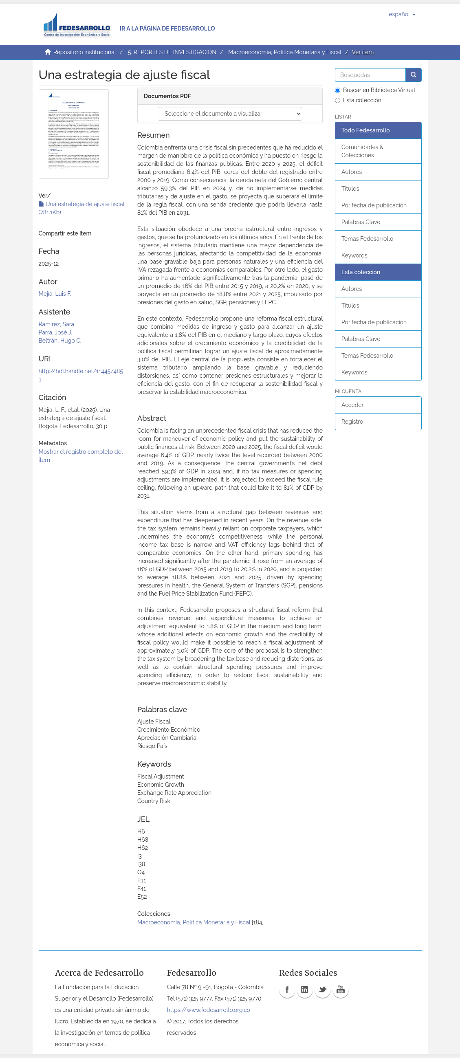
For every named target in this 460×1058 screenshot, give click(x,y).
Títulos (350, 188)
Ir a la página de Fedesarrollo (167, 28)
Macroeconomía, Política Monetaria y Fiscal (284, 52)
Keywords (354, 255)
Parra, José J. (55, 332)
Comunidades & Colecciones (362, 151)
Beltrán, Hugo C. (60, 340)
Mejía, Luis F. (55, 293)
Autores (351, 172)
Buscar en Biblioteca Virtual (375, 90)
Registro (352, 421)
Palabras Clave (360, 222)
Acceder (352, 405)
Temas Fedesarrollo (367, 238)
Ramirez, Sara (57, 324)
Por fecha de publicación (374, 205)
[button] (402, 14)
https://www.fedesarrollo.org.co (208, 1010)
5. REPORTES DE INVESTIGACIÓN (172, 52)
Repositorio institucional (84, 52)
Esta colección (358, 100)
